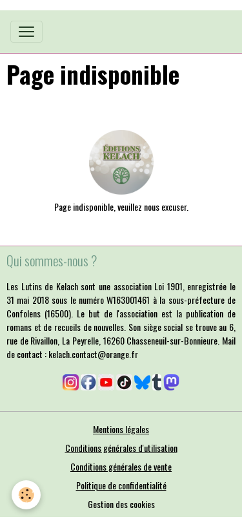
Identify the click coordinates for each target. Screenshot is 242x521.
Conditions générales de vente (121, 466)
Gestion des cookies (121, 504)
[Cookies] (26, 494)
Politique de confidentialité (121, 485)
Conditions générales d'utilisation (121, 447)
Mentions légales (121, 429)
